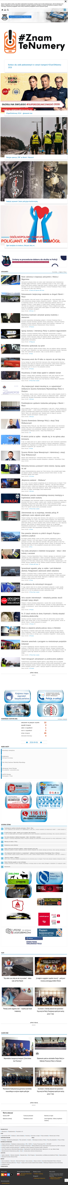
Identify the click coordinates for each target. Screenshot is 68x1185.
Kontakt (29, 1139)
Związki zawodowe (6, 1143)
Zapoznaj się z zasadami (56, 1177)
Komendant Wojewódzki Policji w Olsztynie (51, 1160)
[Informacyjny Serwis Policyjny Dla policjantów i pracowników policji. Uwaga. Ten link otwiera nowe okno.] (34, 770)
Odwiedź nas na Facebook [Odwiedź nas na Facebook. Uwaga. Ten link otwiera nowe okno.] (8, 1174)
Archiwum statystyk (62, 719)
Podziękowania (11, 1131)
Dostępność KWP (5, 1164)
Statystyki (3, 1152)
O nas (2, 1133)
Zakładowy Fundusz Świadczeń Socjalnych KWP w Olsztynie (34, 1147)
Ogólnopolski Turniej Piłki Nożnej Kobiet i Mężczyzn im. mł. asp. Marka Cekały (41, 1148)
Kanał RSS (2, 1174)
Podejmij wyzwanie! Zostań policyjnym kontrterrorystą (22, 201)
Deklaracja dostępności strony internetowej (53, 1162)
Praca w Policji (61, 1139)
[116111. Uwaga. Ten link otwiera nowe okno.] (34, 815)
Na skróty (55, 272)
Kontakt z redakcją (38, 1173)
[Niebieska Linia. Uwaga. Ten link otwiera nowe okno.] (49, 802)
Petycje (18, 1162)
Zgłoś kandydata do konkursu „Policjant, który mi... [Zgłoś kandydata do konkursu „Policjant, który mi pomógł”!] (20, 245)
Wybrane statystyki (15, 1154)
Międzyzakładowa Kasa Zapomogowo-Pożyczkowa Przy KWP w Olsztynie (48, 1145)
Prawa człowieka (44, 1135)
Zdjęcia (61, 272)
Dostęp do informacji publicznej (8, 1162)
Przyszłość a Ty (19, 1131)
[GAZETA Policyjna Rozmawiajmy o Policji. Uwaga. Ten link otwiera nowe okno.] (34, 776)
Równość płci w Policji (54, 1135)
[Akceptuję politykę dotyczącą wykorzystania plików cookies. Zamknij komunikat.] (65, 1)
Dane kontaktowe (5, 1160)
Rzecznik (13, 1160)
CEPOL (30, 1143)
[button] (65, 9)
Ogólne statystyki (5, 1154)
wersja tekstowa (5, 1182)
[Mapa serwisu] (5, 10)
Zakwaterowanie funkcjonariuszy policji (10, 1150)
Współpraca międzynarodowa (17, 1143)
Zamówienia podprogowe (12, 1139)
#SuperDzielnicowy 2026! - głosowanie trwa (19, 113)
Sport (21, 1150)
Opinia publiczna (63, 1154)
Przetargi (4, 1139)
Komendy (27, 1135)
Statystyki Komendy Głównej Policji (9, 1156)
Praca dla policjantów (52, 1139)
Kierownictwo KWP (6, 1135)
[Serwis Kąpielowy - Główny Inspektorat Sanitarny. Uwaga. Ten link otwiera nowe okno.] (54, 1119)
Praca (33, 1137)
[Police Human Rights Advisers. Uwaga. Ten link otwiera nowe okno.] (49, 877)
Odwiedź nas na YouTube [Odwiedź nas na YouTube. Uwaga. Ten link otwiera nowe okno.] (5, 1174)
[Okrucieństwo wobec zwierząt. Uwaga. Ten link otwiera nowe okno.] (49, 901)
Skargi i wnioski (37, 1160)
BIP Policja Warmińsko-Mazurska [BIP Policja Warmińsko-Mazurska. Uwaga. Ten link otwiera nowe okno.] (26, 1174)
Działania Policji (4, 1129)
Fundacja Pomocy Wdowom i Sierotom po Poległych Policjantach (16, 1145)
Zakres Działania (20, 1135)
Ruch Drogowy (31, 1154)
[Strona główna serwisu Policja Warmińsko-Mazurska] (2, 10)
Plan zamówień (22, 1139)
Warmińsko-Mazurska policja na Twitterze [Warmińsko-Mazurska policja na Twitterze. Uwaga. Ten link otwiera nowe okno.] (11, 1174)
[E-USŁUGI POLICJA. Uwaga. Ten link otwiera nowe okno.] (50, 696)
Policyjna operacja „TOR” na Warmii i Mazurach (20, 157)
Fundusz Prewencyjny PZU (39, 1143)
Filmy (65, 272)
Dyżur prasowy (29, 1160)
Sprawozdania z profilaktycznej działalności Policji (47, 1154)
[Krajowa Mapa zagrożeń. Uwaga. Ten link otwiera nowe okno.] (17, 696)
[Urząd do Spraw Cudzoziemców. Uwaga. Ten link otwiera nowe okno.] (18, 931)
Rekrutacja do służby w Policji (39, 1139)
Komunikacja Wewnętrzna (6, 1141)
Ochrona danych (4, 1166)
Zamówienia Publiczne (5, 1137)
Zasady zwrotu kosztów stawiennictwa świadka (31, 1162)
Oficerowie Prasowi (20, 1160)
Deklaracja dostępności (39, 1178)
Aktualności (4, 1131)
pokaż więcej (34, 673)
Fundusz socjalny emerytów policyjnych (10, 1147)
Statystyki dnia (23, 1154)
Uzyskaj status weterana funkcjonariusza (33, 1150)
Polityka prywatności (55, 1178)
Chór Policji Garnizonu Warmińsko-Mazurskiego (12, 1148)
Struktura (13, 1135)
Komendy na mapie (35, 1135)
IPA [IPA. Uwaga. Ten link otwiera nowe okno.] (26, 1143)
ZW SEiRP (48, 1143)
